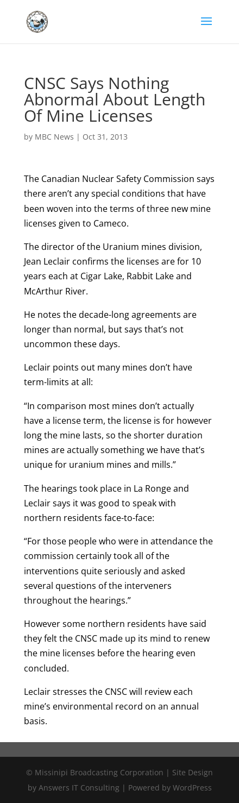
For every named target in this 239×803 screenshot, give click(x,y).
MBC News (54, 136)
